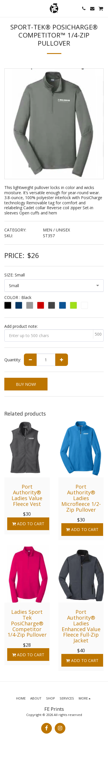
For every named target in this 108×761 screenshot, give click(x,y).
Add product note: (21, 326)
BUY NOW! (26, 384)
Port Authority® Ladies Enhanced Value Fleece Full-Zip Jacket (81, 626)
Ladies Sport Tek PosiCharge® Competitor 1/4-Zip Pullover (27, 623)
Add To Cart (28, 523)
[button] (6, 8)
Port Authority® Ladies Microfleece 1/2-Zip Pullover (81, 498)
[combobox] (54, 285)
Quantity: (12, 359)
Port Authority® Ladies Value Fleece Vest (27, 495)
